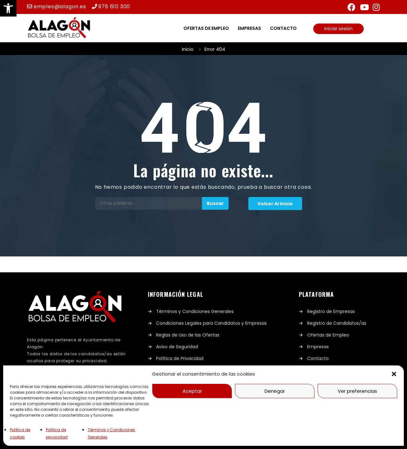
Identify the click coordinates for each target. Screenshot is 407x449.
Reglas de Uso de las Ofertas (187, 335)
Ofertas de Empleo (328, 335)
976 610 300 (114, 6)
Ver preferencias (357, 391)
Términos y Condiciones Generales (195, 311)
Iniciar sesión (338, 28)
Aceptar (192, 391)
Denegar (275, 391)
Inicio (188, 49)
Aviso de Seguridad (177, 347)
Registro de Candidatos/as (336, 323)
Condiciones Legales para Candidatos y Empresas (211, 323)
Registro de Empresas (331, 311)
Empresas (249, 28)
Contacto (283, 28)
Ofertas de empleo (206, 28)
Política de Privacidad (180, 358)
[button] (8, 8)
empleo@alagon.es (60, 6)
